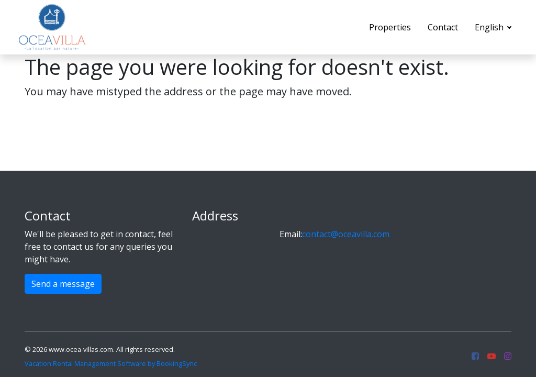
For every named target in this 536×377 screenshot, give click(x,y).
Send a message (63, 284)
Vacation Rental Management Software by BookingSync (111, 363)
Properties (390, 27)
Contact (443, 27)
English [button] (490, 27)
